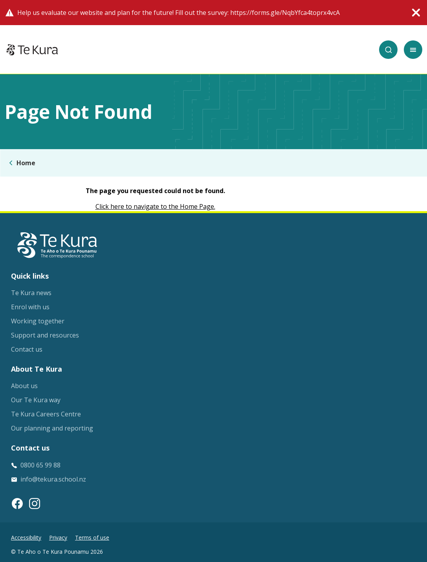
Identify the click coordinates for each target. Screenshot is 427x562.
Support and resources (45, 335)
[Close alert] (416, 12)
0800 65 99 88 (40, 465)
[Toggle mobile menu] (413, 49)
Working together (37, 321)
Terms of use (92, 537)
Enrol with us (30, 307)
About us (24, 385)
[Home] (32, 50)
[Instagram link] (34, 503)
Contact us (26, 349)
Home (25, 163)
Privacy (58, 537)
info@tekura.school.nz (53, 479)
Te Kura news (31, 292)
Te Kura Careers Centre (46, 414)
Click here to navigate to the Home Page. (155, 206)
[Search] (388, 49)
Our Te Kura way (35, 400)
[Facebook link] (17, 503)
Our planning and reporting (52, 428)
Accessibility (26, 537)
